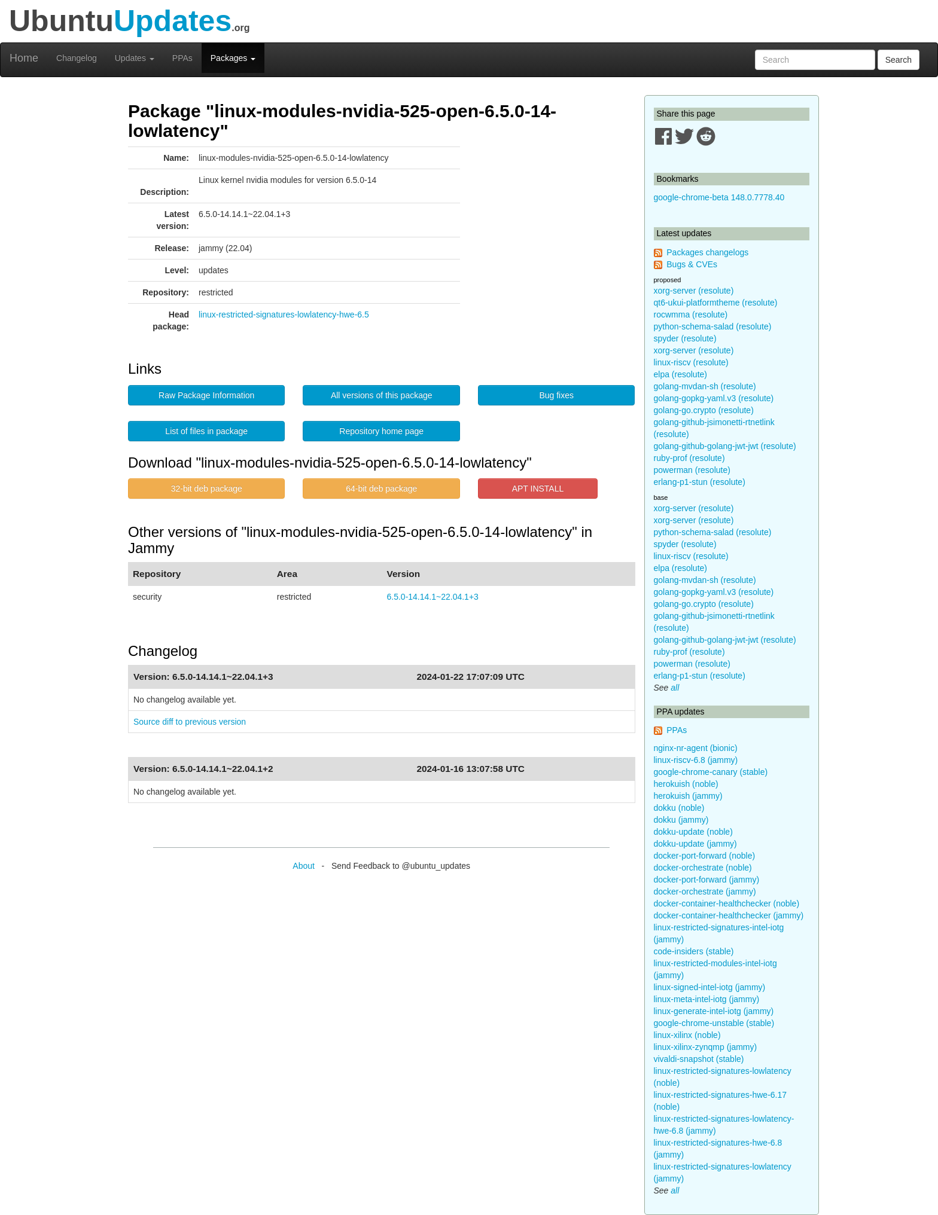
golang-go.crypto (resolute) (704, 410)
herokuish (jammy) (688, 796)
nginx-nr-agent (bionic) (696, 748)
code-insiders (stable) (694, 951)
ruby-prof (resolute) (689, 458)
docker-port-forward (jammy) (707, 879)
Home (24, 58)
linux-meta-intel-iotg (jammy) (707, 999)
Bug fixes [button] (556, 395)
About (304, 866)
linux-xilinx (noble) (687, 1035)
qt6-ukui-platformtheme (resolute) (716, 302)
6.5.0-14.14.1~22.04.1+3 (433, 597)
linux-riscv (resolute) (691, 362)
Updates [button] (134, 58)
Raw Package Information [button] (206, 395)
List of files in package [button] (206, 431)
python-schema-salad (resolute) (713, 326)
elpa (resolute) (681, 374)
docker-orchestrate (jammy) (705, 891)
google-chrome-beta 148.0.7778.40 (719, 197)
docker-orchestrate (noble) (703, 867)
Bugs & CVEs (691, 264)
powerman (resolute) (692, 470)
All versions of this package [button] (382, 395)
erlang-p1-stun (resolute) (699, 482)
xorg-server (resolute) (694, 290)
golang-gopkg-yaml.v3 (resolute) (714, 398)
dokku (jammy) (681, 820)
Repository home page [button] (381, 431)
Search (898, 60)
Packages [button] (233, 58)
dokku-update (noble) (693, 832)
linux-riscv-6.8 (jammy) (696, 760)
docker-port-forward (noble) (705, 855)
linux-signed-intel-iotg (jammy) (710, 987)
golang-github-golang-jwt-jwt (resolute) (725, 446)
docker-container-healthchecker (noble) (727, 903)
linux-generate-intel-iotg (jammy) (714, 1011)
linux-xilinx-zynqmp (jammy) (705, 1047)
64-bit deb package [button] (381, 488)
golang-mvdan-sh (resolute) (705, 386)
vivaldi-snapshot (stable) (699, 1059)
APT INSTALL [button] (538, 488)
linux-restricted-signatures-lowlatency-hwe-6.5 (284, 314)
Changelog (76, 58)
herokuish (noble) (686, 784)
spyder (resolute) (685, 338)
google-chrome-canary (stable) (711, 772)
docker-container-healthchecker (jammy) (729, 915)
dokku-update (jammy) (695, 843)
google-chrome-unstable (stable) (714, 1023)
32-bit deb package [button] (206, 488)
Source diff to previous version (189, 721)
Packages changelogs (707, 252)
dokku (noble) (679, 808)
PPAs (182, 58)
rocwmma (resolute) (691, 314)
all (675, 687)
